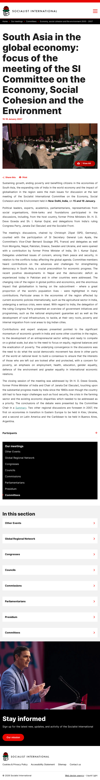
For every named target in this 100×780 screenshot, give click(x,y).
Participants (9, 433)
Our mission (13, 737)
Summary (20, 407)
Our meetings (14, 446)
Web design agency (74, 775)
